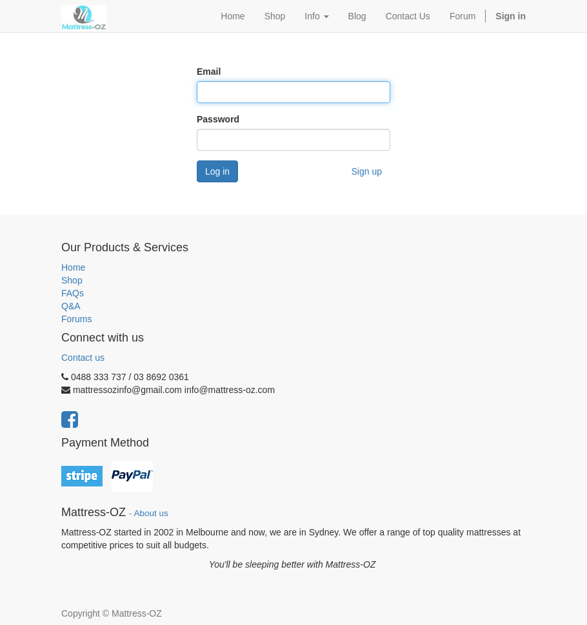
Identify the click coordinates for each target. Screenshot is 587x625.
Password (218, 119)
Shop (72, 280)
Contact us (82, 357)
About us (151, 513)
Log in (217, 171)
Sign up (367, 171)
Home (73, 267)
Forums (76, 319)
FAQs (72, 293)
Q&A (71, 306)
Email (209, 71)
